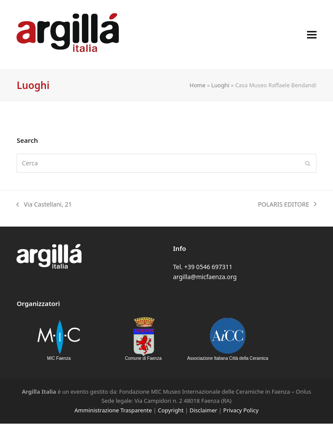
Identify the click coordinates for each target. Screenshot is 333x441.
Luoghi (220, 85)
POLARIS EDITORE (287, 204)
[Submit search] (307, 163)
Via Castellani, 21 (44, 204)
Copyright (170, 410)
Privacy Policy (240, 410)
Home (197, 85)
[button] (312, 34)
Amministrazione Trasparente (113, 410)
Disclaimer (203, 410)
